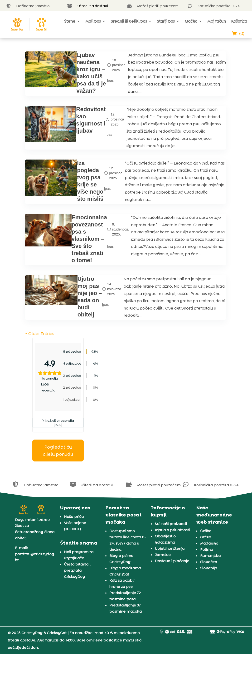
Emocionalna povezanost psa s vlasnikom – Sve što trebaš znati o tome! (70, 311)
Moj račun (216, 21)
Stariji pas (166, 21)
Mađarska (209, 533)
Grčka (205, 527)
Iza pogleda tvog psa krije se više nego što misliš (70, 242)
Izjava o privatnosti (172, 520)
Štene (69, 21)
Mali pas (93, 21)
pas (86, 91)
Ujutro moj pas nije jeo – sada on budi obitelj (69, 408)
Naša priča (74, 507)
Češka (205, 521)
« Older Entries (39, 456)
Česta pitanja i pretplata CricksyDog (77, 561)
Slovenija (208, 558)
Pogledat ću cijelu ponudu (201, 164)
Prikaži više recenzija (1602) (201, 136)
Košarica (239, 21)
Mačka (191, 21)
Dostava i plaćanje (172, 551)
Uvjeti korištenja (169, 539)
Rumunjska (210, 546)
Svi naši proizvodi (171, 514)
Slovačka (208, 552)
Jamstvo (163, 545)
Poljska (206, 540)
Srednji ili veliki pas (129, 21)
